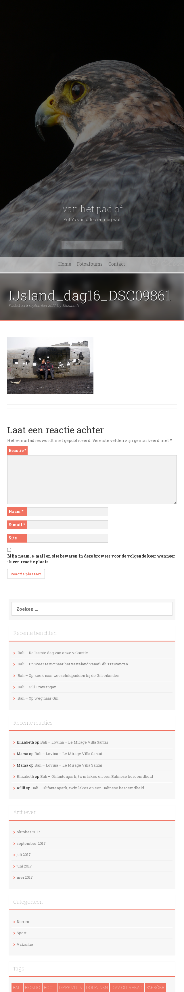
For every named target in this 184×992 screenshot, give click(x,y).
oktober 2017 (28, 831)
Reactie (17, 450)
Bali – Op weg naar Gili (38, 698)
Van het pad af (92, 209)
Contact (116, 264)
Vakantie (25, 944)
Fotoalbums (90, 264)
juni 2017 (24, 866)
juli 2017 (24, 854)
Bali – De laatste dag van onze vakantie (53, 652)
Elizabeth (70, 305)
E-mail (17, 524)
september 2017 (31, 843)
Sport (21, 932)
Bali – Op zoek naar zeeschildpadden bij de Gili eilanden (68, 675)
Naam (16, 511)
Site (13, 538)
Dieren (23, 921)
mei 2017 (25, 877)
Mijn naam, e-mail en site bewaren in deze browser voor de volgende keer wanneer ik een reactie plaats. (91, 558)
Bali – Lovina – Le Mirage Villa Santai (74, 742)
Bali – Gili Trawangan (37, 687)
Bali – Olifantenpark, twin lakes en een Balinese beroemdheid (96, 776)
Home (64, 264)
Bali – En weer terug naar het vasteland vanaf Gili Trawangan (73, 664)
